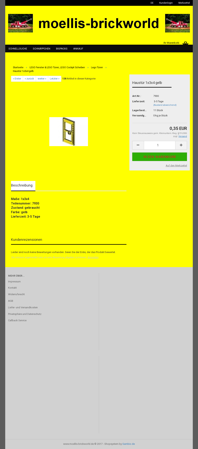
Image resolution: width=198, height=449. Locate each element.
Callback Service (17, 320)
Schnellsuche (18, 48)
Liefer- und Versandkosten (23, 307)
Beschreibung (21, 185)
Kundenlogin (166, 3)
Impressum (14, 281)
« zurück (29, 78)
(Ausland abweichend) (165, 105)
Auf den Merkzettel (176, 165)
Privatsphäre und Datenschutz (24, 314)
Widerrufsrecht (16, 294)
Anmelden (92, 257)
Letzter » (54, 78)
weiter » (42, 78)
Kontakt (12, 287)
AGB (10, 300)
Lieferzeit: (138, 101)
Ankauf (78, 48)
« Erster (17, 78)
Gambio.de (128, 443)
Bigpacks (61, 48)
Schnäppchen (41, 48)
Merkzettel (184, 3)
